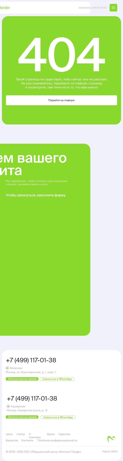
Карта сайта (110, 451)
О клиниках (35, 435)
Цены (9, 434)
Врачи (51, 434)
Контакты (27, 440)
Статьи (20, 434)
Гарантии (64, 434)
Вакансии (12, 440)
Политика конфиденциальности (57, 440)
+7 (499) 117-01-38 (31, 360)
